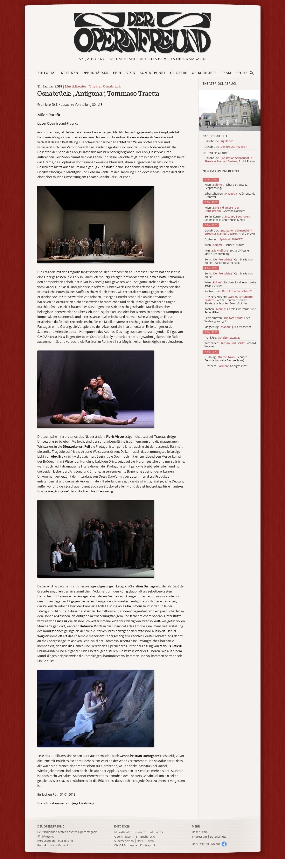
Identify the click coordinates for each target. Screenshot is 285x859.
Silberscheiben (124, 841)
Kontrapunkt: (228, 291)
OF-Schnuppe (204, 73)
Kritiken (69, 73)
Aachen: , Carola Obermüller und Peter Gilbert (230, 311)
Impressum (199, 836)
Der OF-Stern (145, 841)
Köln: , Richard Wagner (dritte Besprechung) (227, 252)
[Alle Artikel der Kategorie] (230, 110)
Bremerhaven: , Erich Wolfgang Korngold (227, 319)
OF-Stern (179, 73)
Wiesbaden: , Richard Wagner (230, 345)
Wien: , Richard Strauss (224, 245)
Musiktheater (76, 86)
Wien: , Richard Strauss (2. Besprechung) (226, 186)
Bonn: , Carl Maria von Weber (229, 275)
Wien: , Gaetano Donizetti (225, 209)
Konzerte (140, 832)
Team (226, 73)
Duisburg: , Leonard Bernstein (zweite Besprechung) (226, 359)
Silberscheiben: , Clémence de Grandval (230, 195)
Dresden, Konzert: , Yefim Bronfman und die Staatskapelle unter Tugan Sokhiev (229, 300)
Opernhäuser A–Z (125, 836)
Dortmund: (224, 239)
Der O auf (206, 844)
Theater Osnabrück (105, 86)
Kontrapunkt (153, 73)
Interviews (156, 832)
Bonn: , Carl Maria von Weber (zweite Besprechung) (229, 261)
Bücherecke (148, 836)
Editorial (47, 73)
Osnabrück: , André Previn (230, 232)
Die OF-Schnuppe (125, 845)
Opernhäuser (95, 73)
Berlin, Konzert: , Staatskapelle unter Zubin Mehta (228, 218)
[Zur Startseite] (142, 32)
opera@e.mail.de (61, 845)
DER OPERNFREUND (51, 826)
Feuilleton (124, 73)
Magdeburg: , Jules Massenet (228, 327)
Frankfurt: (223, 337)
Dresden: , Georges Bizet (226, 366)
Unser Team (200, 832)
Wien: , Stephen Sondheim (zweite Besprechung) (230, 284)
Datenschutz (218, 836)
